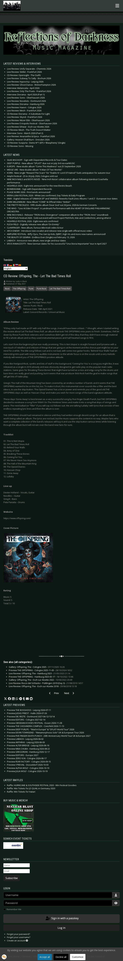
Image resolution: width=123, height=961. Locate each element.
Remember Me (14, 909)
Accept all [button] (45, 957)
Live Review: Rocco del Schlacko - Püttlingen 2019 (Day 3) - (46, 683)
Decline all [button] (60, 957)
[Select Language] (15, 268)
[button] (5, 698)
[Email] (16, 871)
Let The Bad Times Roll (60, 288)
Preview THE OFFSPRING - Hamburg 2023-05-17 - (41, 676)
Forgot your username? (18, 937)
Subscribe (11, 878)
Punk (31, 288)
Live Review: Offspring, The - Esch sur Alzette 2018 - (43, 686)
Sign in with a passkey (62, 918)
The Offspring (19, 288)
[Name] (16, 865)
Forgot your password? (18, 934)
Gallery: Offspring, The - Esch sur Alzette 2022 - (40, 679)
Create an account (17, 940)
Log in (61, 928)
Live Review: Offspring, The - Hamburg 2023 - (39, 673)
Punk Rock (41, 288)
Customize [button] (77, 957)
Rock (7, 288)
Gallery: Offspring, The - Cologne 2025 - (37, 666)
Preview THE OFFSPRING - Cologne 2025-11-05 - (40, 670)
